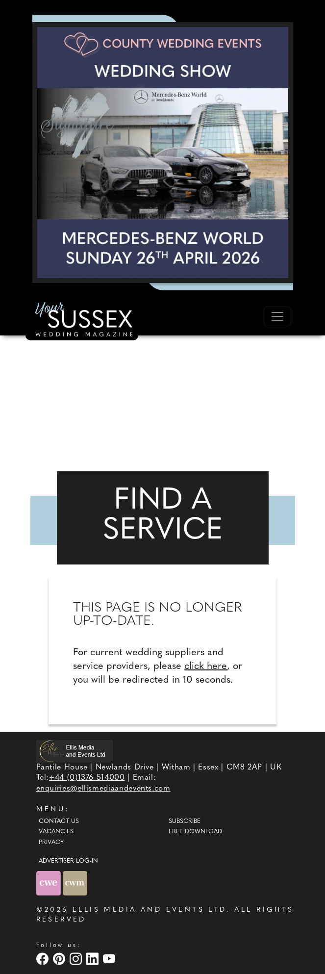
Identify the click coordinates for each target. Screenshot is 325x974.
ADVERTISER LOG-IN (68, 861)
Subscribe (184, 821)
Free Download (195, 832)
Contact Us (59, 821)
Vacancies (56, 832)
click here (205, 666)
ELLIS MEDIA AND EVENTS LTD (149, 910)
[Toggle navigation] (277, 316)
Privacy (51, 843)
